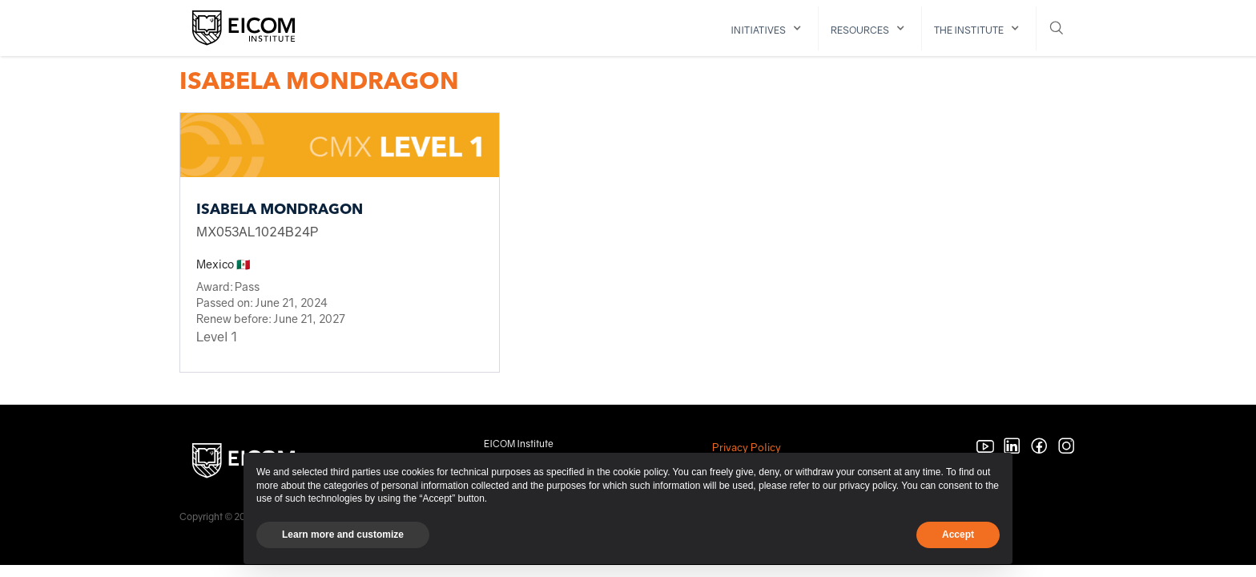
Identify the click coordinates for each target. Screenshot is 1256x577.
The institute (969, 30)
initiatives (758, 30)
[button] (769, 28)
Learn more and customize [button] (343, 534)
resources (860, 30)
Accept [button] (958, 534)
